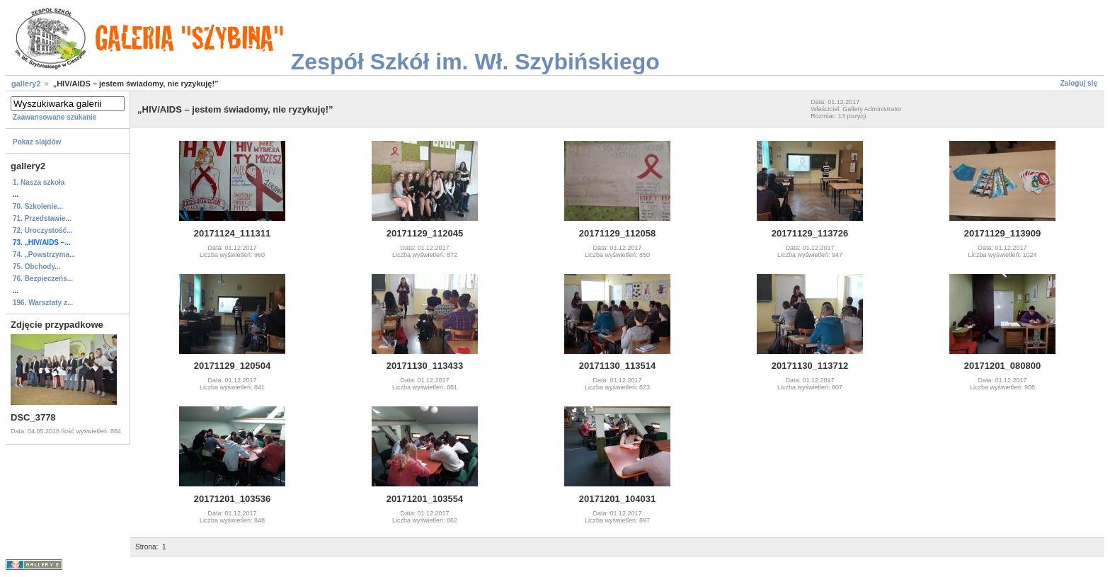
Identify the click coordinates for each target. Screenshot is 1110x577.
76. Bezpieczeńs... (43, 278)
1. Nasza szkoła (38, 182)
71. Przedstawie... (42, 218)
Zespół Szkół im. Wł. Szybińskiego (475, 61)
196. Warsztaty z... (43, 303)
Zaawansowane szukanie (54, 117)
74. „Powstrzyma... (44, 254)
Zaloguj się (1078, 83)
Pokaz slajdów (37, 142)
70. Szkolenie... (38, 206)
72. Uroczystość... (42, 230)
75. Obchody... (37, 266)
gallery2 (26, 83)
